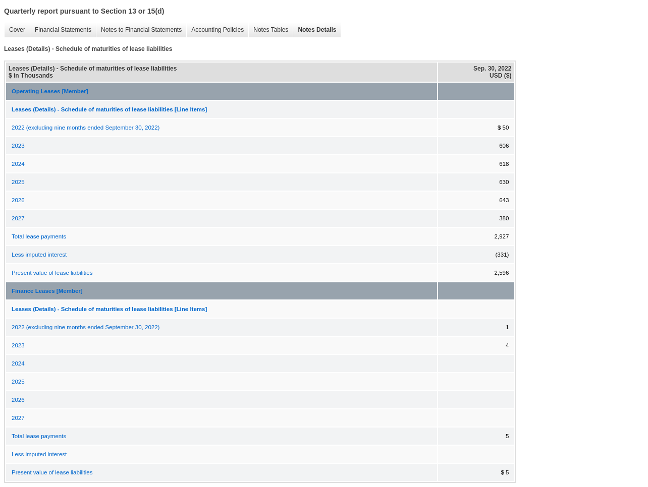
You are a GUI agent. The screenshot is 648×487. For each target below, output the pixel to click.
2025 (18, 182)
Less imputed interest (39, 255)
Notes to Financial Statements (139, 30)
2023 (18, 146)
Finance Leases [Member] (47, 291)
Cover (14, 30)
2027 (18, 218)
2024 (18, 164)
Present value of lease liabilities (52, 273)
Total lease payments (39, 236)
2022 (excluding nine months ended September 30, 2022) (85, 128)
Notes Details (314, 30)
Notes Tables (268, 30)
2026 (18, 200)
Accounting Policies (215, 30)
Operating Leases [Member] (50, 91)
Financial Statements (60, 30)
